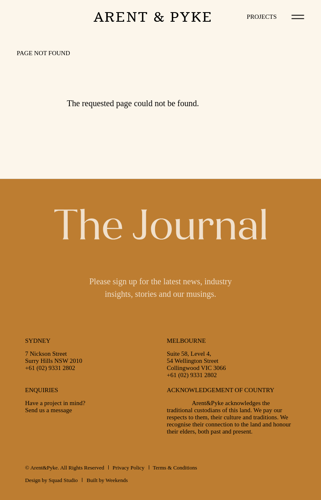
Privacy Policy (128, 467)
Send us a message (48, 410)
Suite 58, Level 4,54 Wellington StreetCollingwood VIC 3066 (196, 360)
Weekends (117, 480)
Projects (262, 16)
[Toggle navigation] (298, 17)
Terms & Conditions (175, 467)
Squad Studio (63, 480)
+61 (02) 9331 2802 (50, 368)
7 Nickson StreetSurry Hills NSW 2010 (53, 357)
